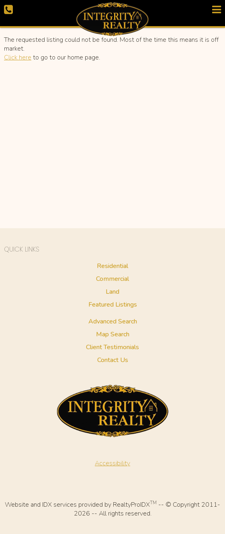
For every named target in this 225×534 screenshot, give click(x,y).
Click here (17, 57)
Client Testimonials (112, 347)
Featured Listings (112, 304)
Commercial (112, 278)
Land (112, 291)
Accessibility (112, 463)
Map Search (112, 334)
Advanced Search (112, 321)
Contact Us (112, 360)
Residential (112, 266)
